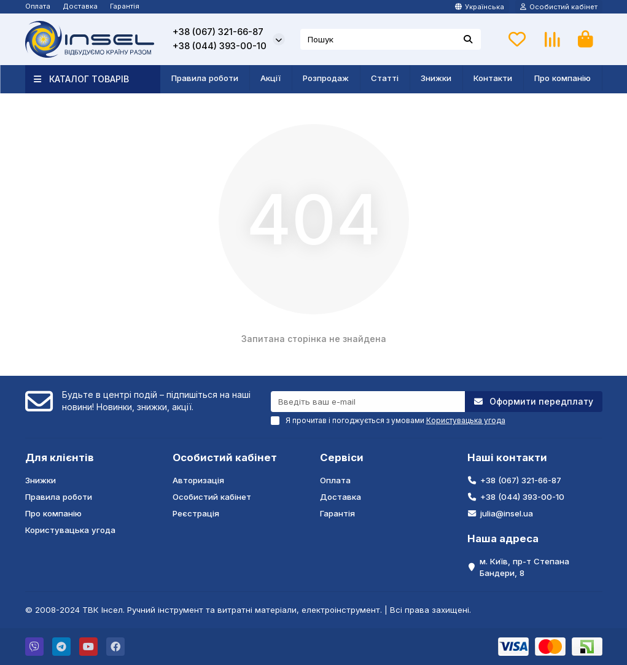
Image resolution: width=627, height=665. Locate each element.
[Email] (368, 401)
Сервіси (342, 457)
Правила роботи (204, 78)
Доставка (80, 6)
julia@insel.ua (506, 513)
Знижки (436, 78)
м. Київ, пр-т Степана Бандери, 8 (524, 567)
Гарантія (124, 6)
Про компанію (562, 78)
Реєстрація (196, 513)
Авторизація (198, 480)
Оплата (37, 6)
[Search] (390, 39)
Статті (385, 78)
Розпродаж (326, 78)
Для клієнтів (59, 457)
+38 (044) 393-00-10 (220, 46)
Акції (270, 78)
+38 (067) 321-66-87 (218, 31)
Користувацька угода (70, 530)
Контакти (492, 78)
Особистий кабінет (225, 457)
